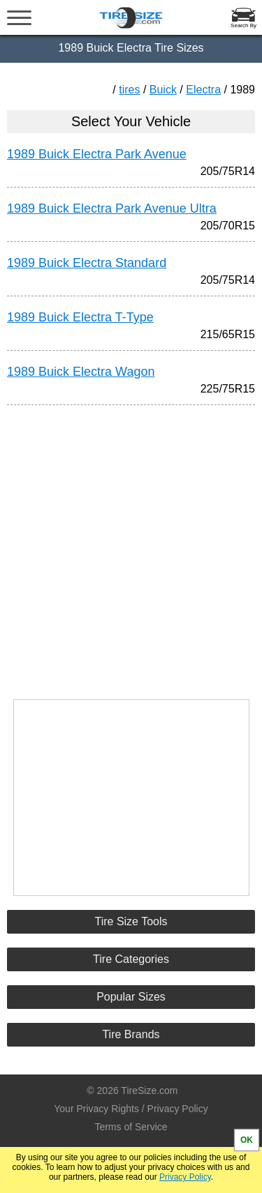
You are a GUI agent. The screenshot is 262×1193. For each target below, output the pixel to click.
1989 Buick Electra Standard (86, 263)
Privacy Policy (185, 1177)
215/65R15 (228, 334)
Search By (243, 25)
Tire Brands (130, 1034)
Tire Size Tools (130, 921)
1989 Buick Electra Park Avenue (97, 154)
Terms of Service (130, 1126)
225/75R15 (228, 389)
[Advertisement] (131, 546)
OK (246, 1140)
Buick (163, 90)
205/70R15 (228, 225)
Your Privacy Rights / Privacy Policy (131, 1108)
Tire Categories (131, 959)
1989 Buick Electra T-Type (80, 317)
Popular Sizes (131, 997)
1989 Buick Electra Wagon (80, 372)
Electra (203, 90)
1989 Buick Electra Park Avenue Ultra (112, 208)
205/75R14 (228, 171)
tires (129, 90)
